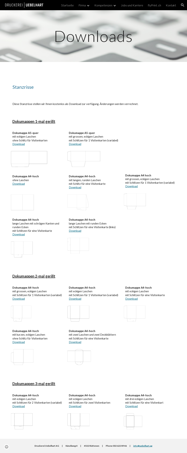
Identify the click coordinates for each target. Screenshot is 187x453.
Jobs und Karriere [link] (132, 5)
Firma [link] (82, 5)
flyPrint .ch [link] (154, 5)
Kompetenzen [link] (103, 5)
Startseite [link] (67, 5)
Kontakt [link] (171, 5)
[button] (182, 5)
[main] (93, 36)
